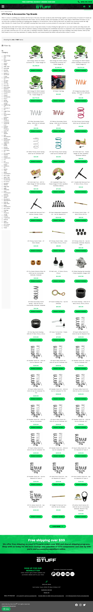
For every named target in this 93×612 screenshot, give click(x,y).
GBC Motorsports (7, 103)
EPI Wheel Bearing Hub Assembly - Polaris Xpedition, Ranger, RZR (81, 276)
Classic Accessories (8, 83)
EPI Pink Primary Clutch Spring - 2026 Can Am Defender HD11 (81, 126)
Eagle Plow (6, 93)
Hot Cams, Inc (7, 111)
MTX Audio (6, 125)
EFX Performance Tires (9, 94)
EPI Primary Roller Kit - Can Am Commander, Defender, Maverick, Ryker (81, 247)
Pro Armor (5, 130)
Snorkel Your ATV (7, 67)
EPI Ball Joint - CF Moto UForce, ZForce (58, 276)
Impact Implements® (9, 114)
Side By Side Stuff (8, 143)
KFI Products (6, 118)
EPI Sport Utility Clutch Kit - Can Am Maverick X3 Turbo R (81, 453)
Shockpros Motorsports (9, 141)
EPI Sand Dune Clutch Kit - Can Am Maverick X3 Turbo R (58, 481)
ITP (4, 116)
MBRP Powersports (8, 123)
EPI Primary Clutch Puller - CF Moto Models (36, 246)
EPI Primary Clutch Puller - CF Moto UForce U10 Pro (81, 217)
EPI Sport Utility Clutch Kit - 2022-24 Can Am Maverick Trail (80, 337)
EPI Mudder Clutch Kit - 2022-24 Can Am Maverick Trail (36, 365)
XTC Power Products (8, 157)
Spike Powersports (8, 144)
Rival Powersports (8, 137)
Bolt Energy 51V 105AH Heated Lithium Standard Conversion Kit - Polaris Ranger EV (80, 66)
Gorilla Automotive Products (11, 105)
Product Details (36, 75)
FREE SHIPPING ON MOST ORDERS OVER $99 (38, 2)
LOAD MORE (56, 531)
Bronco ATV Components (10, 80)
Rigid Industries (7, 135)
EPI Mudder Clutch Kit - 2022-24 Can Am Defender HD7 (81, 424)
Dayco (4, 85)
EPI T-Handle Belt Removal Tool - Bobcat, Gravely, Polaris (36, 217)
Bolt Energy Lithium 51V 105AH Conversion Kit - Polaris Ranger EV (36, 66)
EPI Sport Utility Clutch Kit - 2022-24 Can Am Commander (81, 394)
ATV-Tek (5, 74)
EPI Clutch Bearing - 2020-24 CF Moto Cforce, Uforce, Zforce (81, 307)
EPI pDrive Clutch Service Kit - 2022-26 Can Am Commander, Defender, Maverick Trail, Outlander (80, 512)
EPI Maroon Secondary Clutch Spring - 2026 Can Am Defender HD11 (58, 127)
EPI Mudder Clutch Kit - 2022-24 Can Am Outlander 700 (58, 453)
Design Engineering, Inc (9, 89)
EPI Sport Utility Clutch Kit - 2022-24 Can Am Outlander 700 (36, 453)
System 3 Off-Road (8, 69)
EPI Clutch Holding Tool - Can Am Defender (58, 307)
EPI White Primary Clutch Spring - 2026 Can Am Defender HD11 (36, 157)
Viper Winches (7, 155)
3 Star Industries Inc (8, 71)
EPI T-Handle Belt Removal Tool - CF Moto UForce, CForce (81, 187)
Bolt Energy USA (7, 58)
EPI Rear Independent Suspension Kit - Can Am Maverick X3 (58, 217)
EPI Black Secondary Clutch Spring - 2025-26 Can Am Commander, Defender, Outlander (36, 307)
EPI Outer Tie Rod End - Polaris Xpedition (58, 337)
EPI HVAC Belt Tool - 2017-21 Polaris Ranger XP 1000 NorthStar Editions (36, 188)
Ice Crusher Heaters (8, 112)
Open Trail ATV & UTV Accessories (9, 128)
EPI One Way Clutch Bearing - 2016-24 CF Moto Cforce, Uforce (36, 337)
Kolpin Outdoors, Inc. (9, 120)
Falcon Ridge (6, 62)
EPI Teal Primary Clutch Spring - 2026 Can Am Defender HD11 (58, 157)
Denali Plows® (7, 87)
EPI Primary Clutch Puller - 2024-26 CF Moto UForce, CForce (58, 246)
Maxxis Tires (6, 121)
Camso (5, 82)
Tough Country (7, 150)
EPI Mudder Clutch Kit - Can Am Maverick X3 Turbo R (36, 481)
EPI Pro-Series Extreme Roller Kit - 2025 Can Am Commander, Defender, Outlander (36, 277)
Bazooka (5, 76)
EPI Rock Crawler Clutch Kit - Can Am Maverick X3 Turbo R (80, 481)
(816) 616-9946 (85, 2)
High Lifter (6, 64)
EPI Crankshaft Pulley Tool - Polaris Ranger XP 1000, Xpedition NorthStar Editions (58, 188)
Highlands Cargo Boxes (9, 107)
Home (2, 16)
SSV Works (6, 146)
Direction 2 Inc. (7, 91)
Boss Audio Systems (8, 78)
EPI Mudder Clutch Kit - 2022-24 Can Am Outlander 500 (81, 365)
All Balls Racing (7, 73)
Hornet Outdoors (7, 109)
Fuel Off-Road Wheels (9, 102)
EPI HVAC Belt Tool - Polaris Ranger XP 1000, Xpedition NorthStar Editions (81, 158)
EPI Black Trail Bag (58, 95)
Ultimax (5, 154)
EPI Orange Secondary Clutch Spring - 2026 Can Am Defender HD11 (81, 97)
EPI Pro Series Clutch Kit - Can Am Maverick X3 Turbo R (36, 510)
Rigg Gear (5, 134)
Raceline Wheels (7, 132)
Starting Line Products (9, 148)
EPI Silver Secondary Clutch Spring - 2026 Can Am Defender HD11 (36, 127)
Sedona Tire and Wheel (9, 139)
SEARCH (87, 12)
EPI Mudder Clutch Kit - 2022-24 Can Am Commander (36, 424)
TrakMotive (6, 152)
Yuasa (4, 159)
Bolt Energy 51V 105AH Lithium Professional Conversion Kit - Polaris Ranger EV (58, 66)
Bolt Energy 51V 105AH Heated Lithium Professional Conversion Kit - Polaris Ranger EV (36, 97)
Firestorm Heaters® (8, 98)
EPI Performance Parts (9, 60)
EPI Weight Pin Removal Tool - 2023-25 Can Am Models (58, 510)
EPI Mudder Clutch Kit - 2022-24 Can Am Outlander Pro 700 (58, 394)
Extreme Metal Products (9, 96)
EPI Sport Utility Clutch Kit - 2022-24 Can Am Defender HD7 (58, 424)
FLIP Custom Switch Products (11, 100)
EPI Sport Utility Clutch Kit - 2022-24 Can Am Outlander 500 (58, 365)
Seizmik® (5, 65)
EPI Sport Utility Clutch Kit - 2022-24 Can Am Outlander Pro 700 (36, 395)
